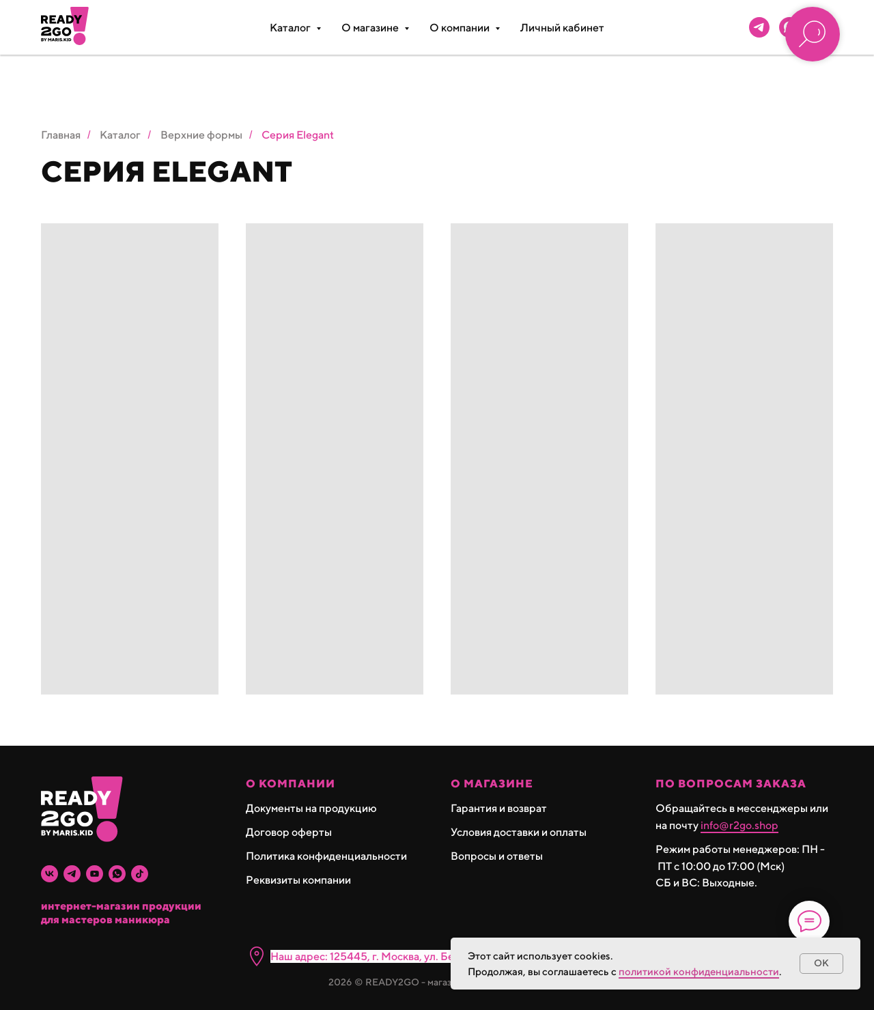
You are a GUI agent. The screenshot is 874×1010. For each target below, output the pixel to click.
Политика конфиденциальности (326, 856)
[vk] (49, 873)
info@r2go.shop (739, 825)
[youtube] (94, 873)
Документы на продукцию (311, 808)
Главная (61, 134)
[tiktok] (139, 873)
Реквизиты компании (298, 879)
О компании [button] (460, 27)
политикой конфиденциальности (699, 971)
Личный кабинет (562, 27)
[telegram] (759, 27)
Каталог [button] (291, 27)
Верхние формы (201, 134)
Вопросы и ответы (497, 856)
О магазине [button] (371, 27)
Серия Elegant (298, 134)
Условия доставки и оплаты (519, 832)
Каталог (120, 134)
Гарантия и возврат (499, 808)
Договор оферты (289, 832)
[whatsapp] (117, 873)
